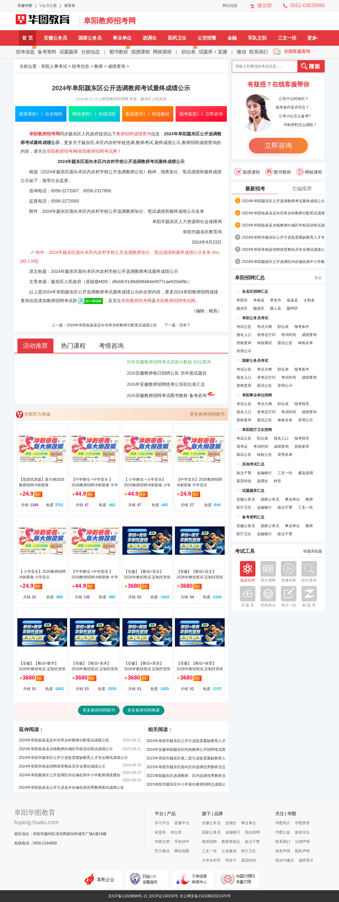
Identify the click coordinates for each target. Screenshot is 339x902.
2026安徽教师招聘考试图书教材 (157, 395)
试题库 (206, 51)
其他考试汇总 (253, 464)
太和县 (309, 300)
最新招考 (255, 188)
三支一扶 (287, 37)
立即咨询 (278, 145)
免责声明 (282, 851)
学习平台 (162, 823)
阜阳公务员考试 (255, 318)
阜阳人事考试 (54, 66)
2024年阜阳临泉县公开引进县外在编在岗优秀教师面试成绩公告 (71, 787)
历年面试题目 (194, 373)
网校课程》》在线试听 (94, 113)
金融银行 (264, 473)
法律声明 (302, 841)
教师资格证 (231, 841)
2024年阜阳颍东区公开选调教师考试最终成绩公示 (283, 201)
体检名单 (305, 343)
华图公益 (282, 832)
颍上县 (275, 308)
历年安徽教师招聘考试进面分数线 (159, 362)
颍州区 (292, 308)
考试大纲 (264, 327)
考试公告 (243, 327)
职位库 (176, 832)
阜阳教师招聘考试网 (97, 151)
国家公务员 (90, 37)
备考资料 (47, 51)
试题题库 (68, 51)
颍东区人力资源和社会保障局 (193, 221)
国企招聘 (252, 832)
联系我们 (258, 51)
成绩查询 (116, 66)
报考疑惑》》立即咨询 (201, 113)
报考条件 (301, 327)
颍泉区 (258, 308)
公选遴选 (229, 851)
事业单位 (122, 37)
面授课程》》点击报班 (40, 113)
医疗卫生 (243, 507)
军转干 (230, 860)
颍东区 (242, 308)
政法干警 (243, 473)
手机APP (181, 841)
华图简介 (282, 823)
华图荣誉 (302, 823)
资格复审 (243, 343)
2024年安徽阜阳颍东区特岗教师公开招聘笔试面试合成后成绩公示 (186, 750)
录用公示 (243, 351)
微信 (241, 51)
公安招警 (207, 37)
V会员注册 (48, 5)
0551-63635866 (307, 5)
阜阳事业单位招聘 (257, 395)
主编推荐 (302, 188)
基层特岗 (243, 481)
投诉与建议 (284, 860)
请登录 (69, 5)
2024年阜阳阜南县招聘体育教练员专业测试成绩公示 (62, 766)
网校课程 (162, 51)
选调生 (150, 37)
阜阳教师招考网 (110, 20)
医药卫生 (177, 37)
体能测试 (264, 343)
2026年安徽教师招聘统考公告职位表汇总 (166, 384)
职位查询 (202, 362)
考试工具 (245, 551)
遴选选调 (305, 473)
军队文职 (257, 37)
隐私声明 (302, 851)
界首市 (275, 300)
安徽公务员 (55, 37)
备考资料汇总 (253, 517)
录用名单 (284, 454)
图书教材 (119, 49)
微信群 (264, 5)
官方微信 (162, 851)
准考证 (242, 446)
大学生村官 (211, 860)
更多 (312, 37)
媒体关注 (302, 832)
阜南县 (258, 300)
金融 (232, 37)
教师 (98, 66)
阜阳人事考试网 (45, 21)
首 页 (27, 37)
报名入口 (243, 335)
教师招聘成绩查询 (133, 133)
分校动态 (90, 51)
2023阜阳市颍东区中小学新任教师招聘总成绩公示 (186, 785)
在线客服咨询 (297, 51)
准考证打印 (266, 335)
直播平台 (181, 823)
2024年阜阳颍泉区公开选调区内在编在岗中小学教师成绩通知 (70, 775)
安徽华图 (24, 5)
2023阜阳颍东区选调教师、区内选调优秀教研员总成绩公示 (186, 776)
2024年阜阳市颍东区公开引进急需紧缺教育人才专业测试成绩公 (283, 237)
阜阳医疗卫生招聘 (257, 430)
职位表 (189, 49)
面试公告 (284, 343)
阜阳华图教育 (34, 812)
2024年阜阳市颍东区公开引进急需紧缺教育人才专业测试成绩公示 (73, 757)
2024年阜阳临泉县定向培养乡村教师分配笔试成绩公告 (111, 325)
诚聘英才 (306, 860)
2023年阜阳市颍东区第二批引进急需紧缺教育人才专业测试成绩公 (186, 759)
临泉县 (292, 300)
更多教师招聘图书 (207, 414)
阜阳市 (242, 300)
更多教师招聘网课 (143, 710)
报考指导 (301, 404)
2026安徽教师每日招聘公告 (153, 373)
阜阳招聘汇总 (250, 277)
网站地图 (229, 5)
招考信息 (26, 49)
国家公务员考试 (255, 360)
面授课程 (140, 51)
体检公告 (264, 454)
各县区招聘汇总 (255, 291)
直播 (222, 51)
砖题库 (160, 832)
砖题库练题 (312, 551)
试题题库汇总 (253, 490)
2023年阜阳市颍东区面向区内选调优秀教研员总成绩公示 (186, 768)
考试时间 (288, 335)
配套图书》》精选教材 (147, 113)
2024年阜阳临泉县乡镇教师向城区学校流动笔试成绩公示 (66, 749)
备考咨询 (202, 395)
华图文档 (162, 841)
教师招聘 (209, 841)
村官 (277, 481)
